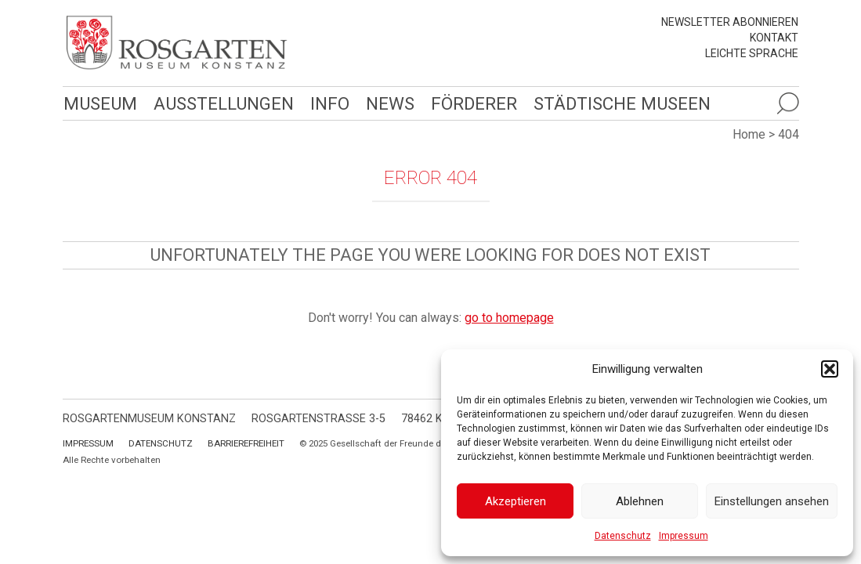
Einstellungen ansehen (771, 501)
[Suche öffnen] (787, 103)
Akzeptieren (515, 501)
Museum (99, 103)
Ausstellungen (221, 103)
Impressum (683, 535)
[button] (829, 369)
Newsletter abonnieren (729, 22)
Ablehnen (640, 501)
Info (326, 103)
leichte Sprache (751, 53)
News (386, 103)
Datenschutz (623, 535)
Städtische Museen (616, 103)
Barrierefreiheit (246, 443)
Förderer (469, 103)
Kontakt (774, 37)
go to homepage (509, 317)
